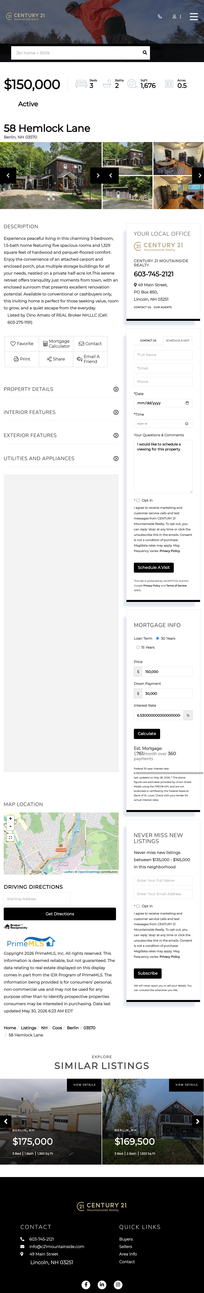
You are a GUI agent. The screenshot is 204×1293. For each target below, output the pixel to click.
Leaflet (68, 872)
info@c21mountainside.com (59, 1250)
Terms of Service (176, 585)
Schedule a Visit (177, 340)
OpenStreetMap (89, 872)
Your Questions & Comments (159, 435)
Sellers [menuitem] (134, 1250)
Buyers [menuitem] (134, 1241)
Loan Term (143, 638)
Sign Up (175, 17)
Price (138, 662)
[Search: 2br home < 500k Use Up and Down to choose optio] (75, 53)
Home (10, 1013)
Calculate (147, 733)
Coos (57, 1013)
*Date (139, 394)
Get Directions (95, 899)
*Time (139, 414)
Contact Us (142, 307)
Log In (161, 17)
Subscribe (148, 973)
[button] (145, 53)
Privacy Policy (170, 551)
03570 (89, 1013)
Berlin (73, 1013)
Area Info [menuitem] (137, 1259)
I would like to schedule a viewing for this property (163, 466)
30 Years (165, 638)
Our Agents (163, 307)
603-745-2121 (131, 17)
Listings (28, 1013)
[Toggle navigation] (193, 16)
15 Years (145, 647)
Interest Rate (145, 705)
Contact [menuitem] (136, 1268)
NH (44, 1013)
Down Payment (147, 683)
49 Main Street (46, 1263)
